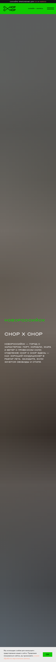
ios (35, 1)
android (42, 1)
